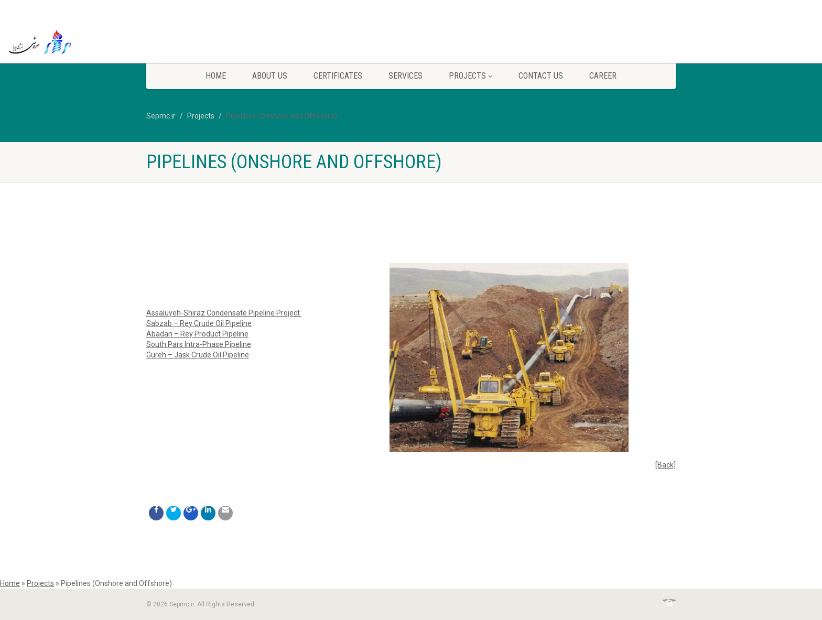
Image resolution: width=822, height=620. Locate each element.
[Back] (665, 465)
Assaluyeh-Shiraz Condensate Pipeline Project (223, 313)
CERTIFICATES (337, 76)
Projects (470, 76)
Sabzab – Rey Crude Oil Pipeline (199, 323)
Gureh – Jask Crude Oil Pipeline (197, 355)
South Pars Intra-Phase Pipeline (198, 344)
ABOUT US (269, 76)
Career (602, 76)
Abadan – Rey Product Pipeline (197, 334)
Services (405, 76)
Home (216, 76)
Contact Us (540, 76)
